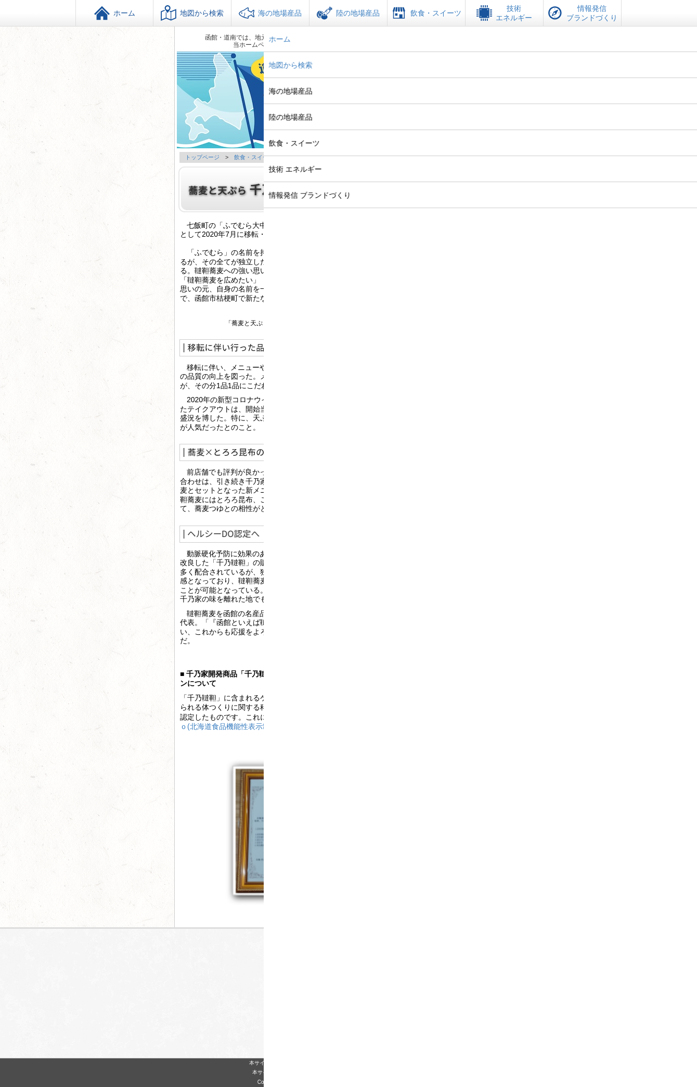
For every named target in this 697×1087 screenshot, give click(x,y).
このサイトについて (324, 1038)
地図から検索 (192, 13)
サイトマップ (384, 1038)
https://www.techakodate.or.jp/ (356, 1022)
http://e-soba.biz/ (441, 290)
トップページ (202, 157)
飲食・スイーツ (254, 157)
